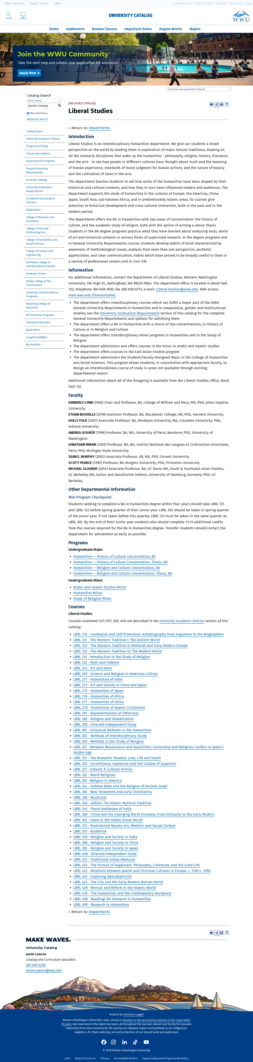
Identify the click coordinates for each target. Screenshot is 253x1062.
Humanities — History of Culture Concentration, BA (114, 556)
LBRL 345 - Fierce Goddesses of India (102, 809)
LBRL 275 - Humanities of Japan (98, 690)
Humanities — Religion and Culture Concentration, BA (116, 568)
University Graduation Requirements (39, 189)
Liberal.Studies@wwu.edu (177, 289)
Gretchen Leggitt (133, 1014)
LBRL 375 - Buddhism (89, 831)
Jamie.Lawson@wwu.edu (44, 970)
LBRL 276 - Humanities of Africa (98, 696)
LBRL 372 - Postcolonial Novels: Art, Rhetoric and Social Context (124, 825)
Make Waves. (48, 939)
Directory (236, 3)
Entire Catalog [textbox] (34, 100)
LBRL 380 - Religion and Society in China (105, 842)
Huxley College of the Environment (38, 283)
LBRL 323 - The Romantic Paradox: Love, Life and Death (117, 758)
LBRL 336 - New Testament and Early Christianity (112, 792)
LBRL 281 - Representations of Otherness (106, 713)
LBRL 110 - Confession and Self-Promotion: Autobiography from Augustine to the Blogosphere (148, 634)
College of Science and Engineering (39, 253)
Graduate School (36, 273)
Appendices (33, 329)
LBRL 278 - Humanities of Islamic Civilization (109, 707)
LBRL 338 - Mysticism (89, 797)
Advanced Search (37, 119)
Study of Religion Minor (92, 598)
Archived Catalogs (36, 179)
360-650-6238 (36, 965)
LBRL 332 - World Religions (94, 775)
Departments (99, 128)
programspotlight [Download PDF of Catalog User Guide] (36, 337)
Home (54, 29)
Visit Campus (12, 3)
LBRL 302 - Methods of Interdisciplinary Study (110, 736)
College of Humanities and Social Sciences (41, 241)
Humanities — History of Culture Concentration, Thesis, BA (120, 562)
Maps (248, 3)
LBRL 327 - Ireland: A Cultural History (102, 769)
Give (55, 3)
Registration (33, 209)
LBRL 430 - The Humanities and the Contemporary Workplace (122, 893)
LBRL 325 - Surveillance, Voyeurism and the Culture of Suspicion (124, 763)
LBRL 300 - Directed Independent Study (105, 724)
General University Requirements (37, 170)
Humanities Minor (87, 593)
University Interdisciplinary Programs (42, 294)
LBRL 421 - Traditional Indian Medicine (104, 859)
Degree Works (170, 29)
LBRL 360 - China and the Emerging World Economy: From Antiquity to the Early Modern (143, 814)
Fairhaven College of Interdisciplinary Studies (41, 264)
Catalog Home (34, 131)
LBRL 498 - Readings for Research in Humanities (112, 899)
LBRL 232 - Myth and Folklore (96, 662)
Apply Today (36, 3)
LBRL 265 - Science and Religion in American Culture (115, 674)
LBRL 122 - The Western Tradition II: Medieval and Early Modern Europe (130, 645)
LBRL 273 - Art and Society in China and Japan (110, 685)
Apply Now (27, 73)
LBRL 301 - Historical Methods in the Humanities (112, 730)
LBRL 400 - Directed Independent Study (105, 854)
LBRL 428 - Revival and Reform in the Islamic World (114, 887)
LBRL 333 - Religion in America (97, 780)
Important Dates (138, 29)
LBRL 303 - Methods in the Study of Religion (108, 741)
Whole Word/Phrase (39, 113)
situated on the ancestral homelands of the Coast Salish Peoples (125, 1022)
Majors (195, 29)
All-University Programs (40, 315)
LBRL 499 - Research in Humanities (101, 904)
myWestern (183, 3)
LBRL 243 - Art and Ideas (92, 668)
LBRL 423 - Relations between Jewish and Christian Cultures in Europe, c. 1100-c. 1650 (141, 871)
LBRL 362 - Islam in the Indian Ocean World (107, 820)
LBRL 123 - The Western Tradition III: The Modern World (117, 651)
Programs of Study (37, 146)
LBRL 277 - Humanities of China (98, 702)
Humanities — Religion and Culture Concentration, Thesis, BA (122, 573)
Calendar (221, 3)
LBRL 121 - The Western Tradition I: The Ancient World (116, 640)
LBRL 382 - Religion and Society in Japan (105, 848)
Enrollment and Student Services (40, 200)
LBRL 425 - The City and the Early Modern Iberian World (118, 882)
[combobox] (199, 89)
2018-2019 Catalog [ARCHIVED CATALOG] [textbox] (186, 89)
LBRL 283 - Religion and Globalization (103, 719)
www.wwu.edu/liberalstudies (92, 295)
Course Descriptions (38, 153)
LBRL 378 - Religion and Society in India (105, 837)
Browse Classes (104, 29)
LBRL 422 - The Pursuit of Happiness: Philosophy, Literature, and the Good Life (136, 865)
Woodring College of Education (38, 305)
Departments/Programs (40, 161)
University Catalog (130, 15)
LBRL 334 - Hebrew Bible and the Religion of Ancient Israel (120, 786)
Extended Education (38, 322)
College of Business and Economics (40, 219)
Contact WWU (203, 3)
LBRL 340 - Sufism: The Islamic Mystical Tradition (112, 803)
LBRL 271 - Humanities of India (97, 679)
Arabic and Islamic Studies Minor (99, 587)
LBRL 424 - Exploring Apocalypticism (102, 876)
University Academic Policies (43, 138)
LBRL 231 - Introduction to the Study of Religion (111, 657)
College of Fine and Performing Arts (37, 230)
